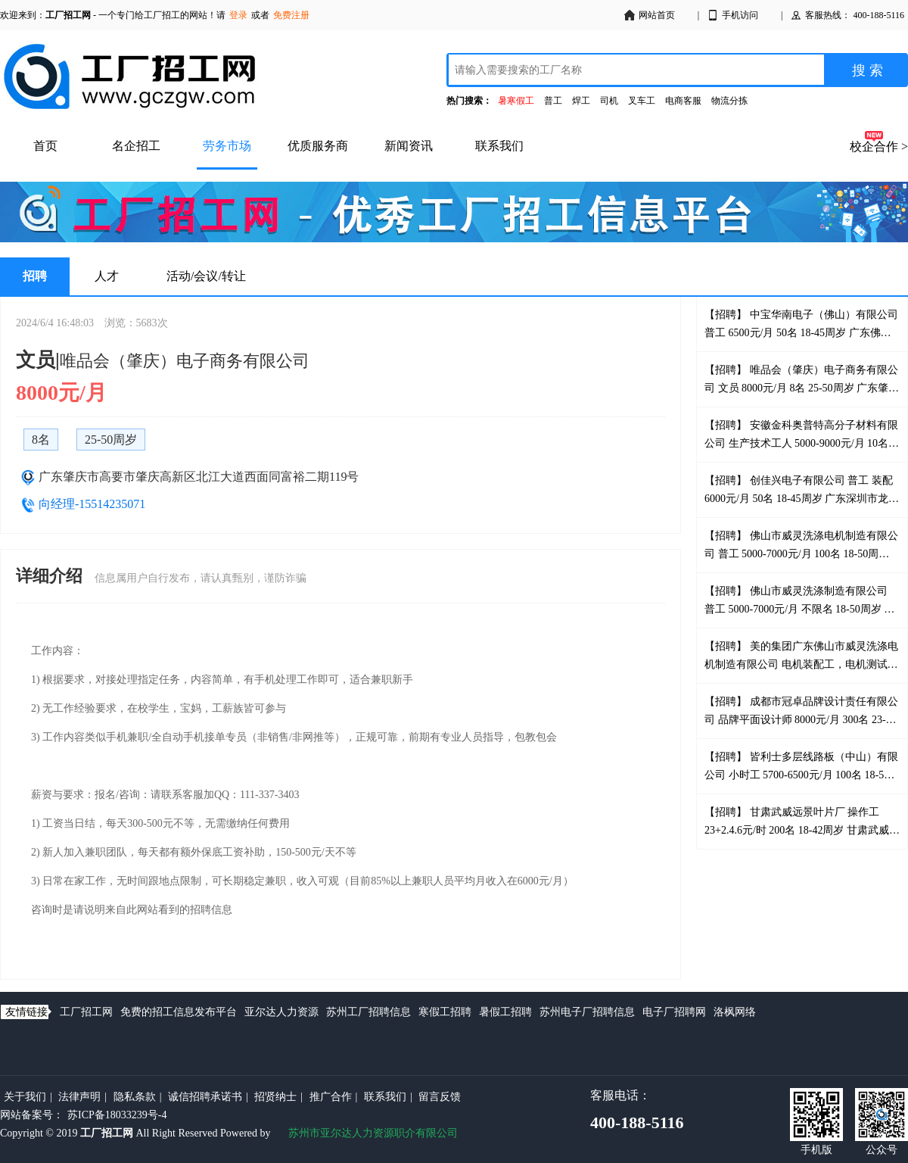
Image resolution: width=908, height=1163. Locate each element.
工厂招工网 (86, 1012)
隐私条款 (135, 1096)
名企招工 (136, 145)
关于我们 (25, 1096)
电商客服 (683, 100)
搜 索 (867, 70)
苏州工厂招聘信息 (368, 1012)
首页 (45, 145)
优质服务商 (318, 145)
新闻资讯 (408, 145)
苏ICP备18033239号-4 (116, 1115)
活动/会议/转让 (206, 276)
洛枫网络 (735, 1012)
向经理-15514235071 (92, 503)
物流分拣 (729, 100)
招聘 (35, 276)
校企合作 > (879, 146)
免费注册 (291, 15)
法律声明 (79, 1096)
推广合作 (330, 1096)
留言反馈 (439, 1096)
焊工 (581, 100)
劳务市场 (227, 145)
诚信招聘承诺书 (205, 1096)
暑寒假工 (516, 100)
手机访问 (732, 15)
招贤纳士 (275, 1096)
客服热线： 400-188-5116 (847, 15)
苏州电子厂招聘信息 (587, 1012)
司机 (609, 100)
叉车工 (641, 100)
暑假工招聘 (505, 1012)
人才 (107, 276)
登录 (238, 15)
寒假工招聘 (444, 1012)
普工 (553, 100)
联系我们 (499, 145)
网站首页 (649, 15)
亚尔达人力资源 (281, 1012)
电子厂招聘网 (674, 1012)
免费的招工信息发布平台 (178, 1012)
